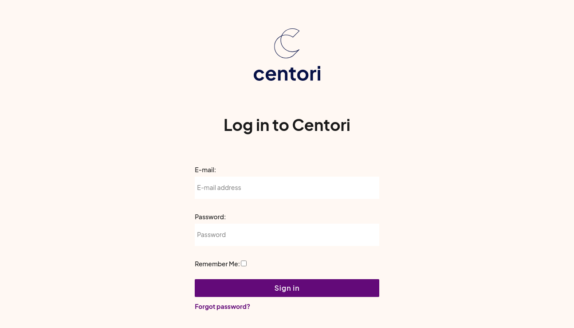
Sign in (286, 287)
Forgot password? (222, 306)
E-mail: (205, 170)
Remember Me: (217, 264)
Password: (210, 217)
